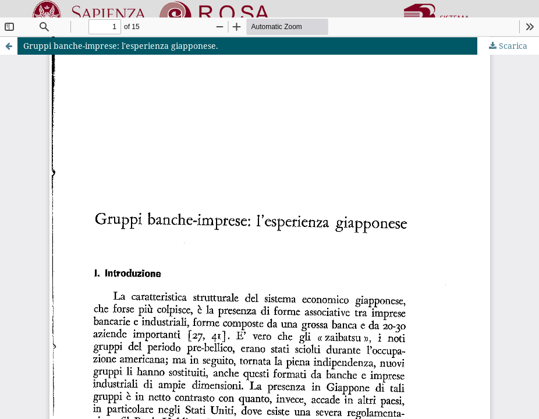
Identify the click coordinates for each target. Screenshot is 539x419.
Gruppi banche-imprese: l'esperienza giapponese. (120, 45)
